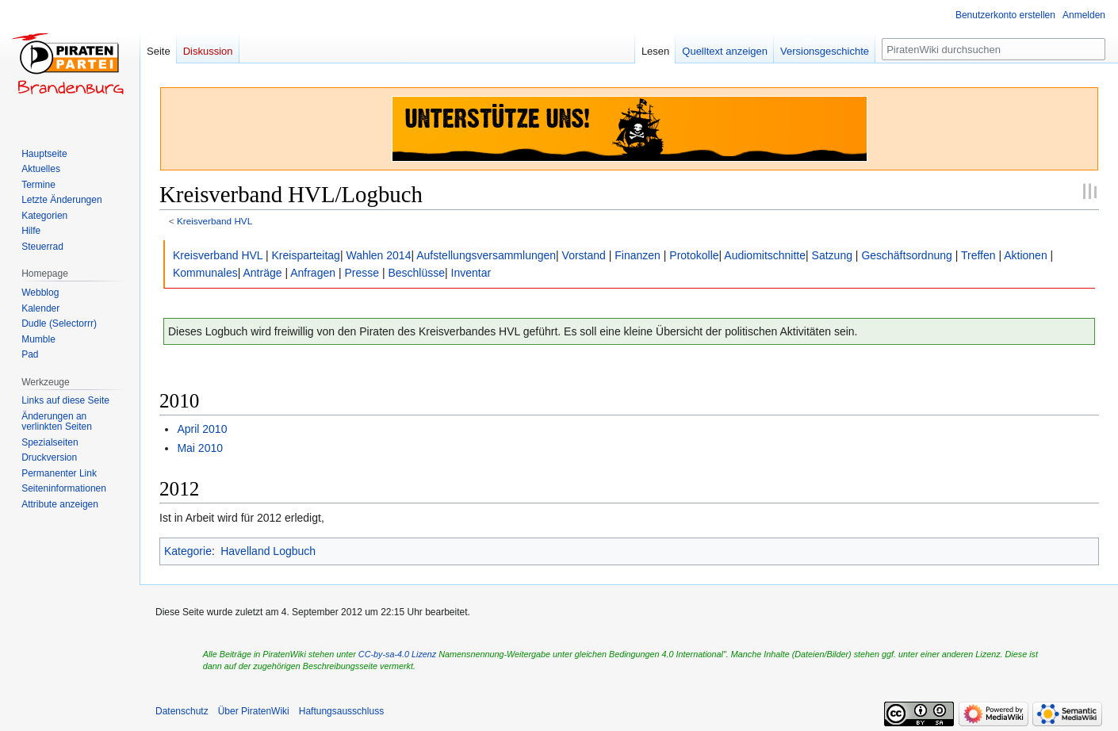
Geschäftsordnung (906, 255)
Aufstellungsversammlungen (486, 255)
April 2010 (202, 429)
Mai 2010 (200, 448)
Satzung (832, 255)
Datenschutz (182, 711)
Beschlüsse (416, 272)
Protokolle (693, 255)
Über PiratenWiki (253, 711)
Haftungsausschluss (341, 711)
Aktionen (1025, 255)
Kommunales (205, 272)
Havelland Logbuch (268, 551)
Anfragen (312, 272)
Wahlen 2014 (378, 255)
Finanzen (637, 255)
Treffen (979, 255)
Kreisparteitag (306, 255)
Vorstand (584, 255)
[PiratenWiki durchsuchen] (993, 49)
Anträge (262, 272)
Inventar (471, 272)
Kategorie (188, 551)
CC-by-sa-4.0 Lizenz (397, 654)
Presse (361, 272)
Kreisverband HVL (214, 221)
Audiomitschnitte (765, 255)
